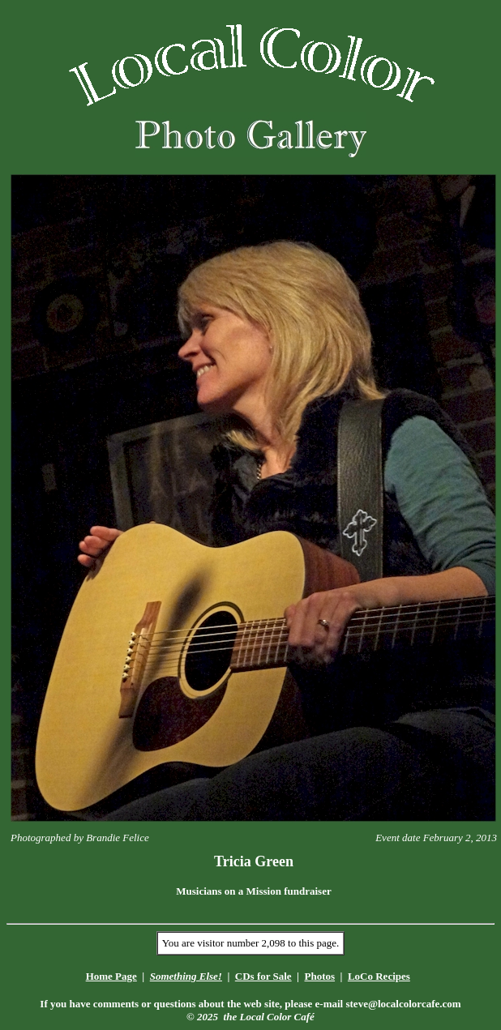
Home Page (111, 976)
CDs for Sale (263, 976)
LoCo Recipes (379, 976)
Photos (319, 976)
